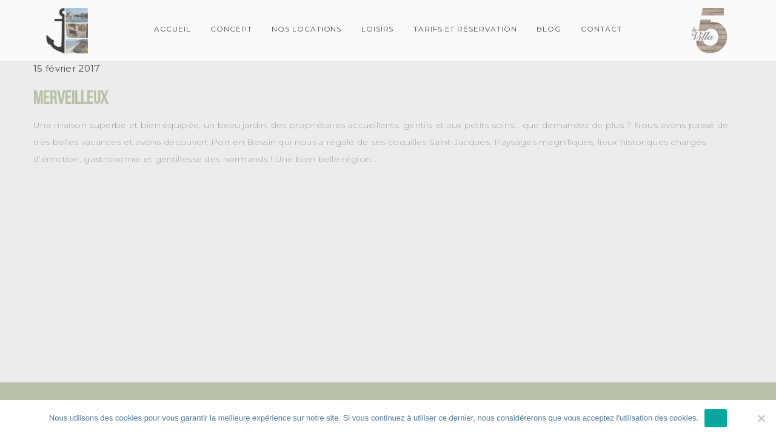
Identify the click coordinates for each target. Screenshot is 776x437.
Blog (549, 28)
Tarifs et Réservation (465, 28)
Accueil (172, 28)
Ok (716, 417)
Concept (231, 28)
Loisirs (377, 28)
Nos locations (306, 28)
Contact (601, 28)
